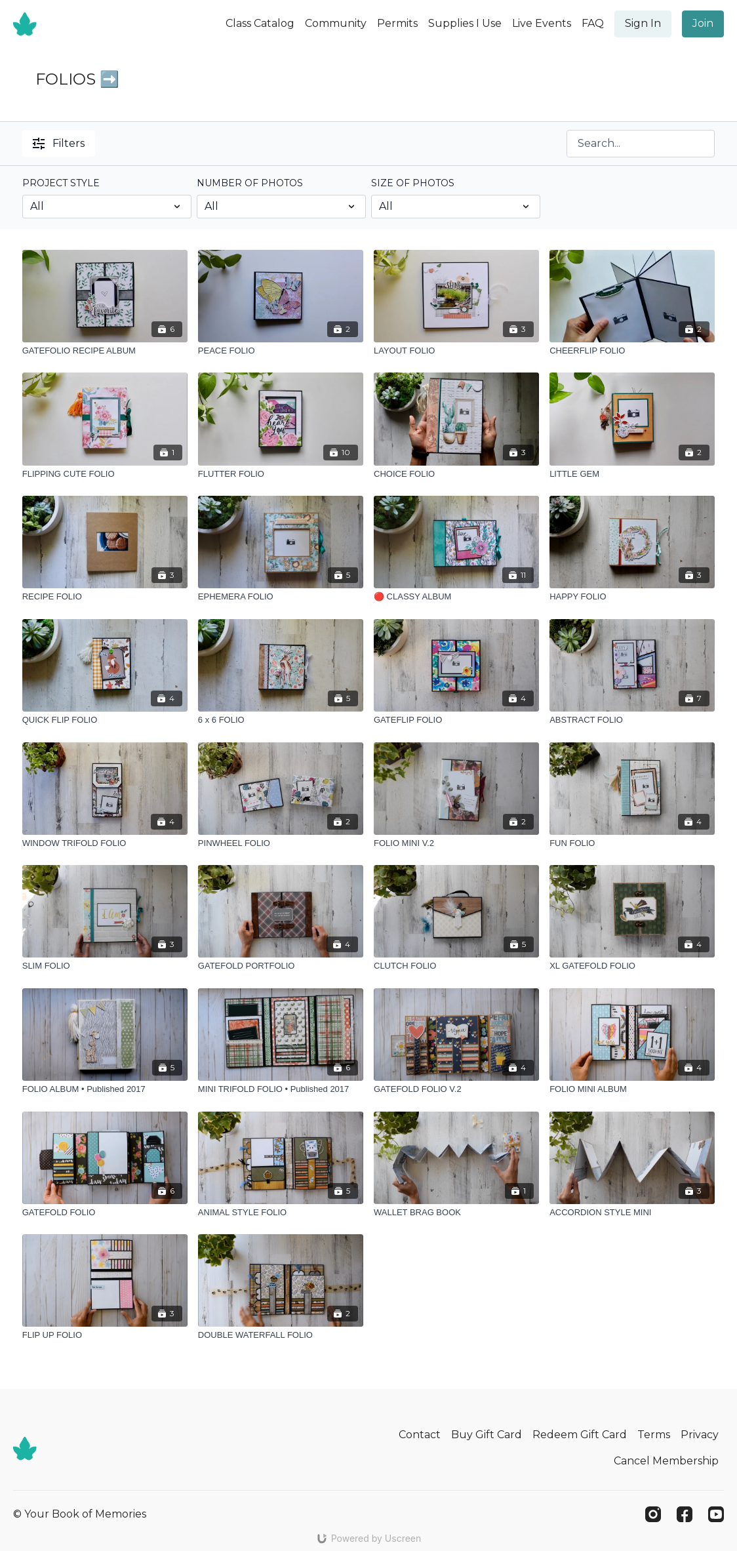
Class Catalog (260, 23)
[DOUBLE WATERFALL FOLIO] (280, 1335)
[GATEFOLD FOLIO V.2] (456, 1089)
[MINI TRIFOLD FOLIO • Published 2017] (280, 1089)
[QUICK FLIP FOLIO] (105, 720)
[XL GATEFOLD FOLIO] (632, 966)
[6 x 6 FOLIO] (280, 720)
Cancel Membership (666, 1461)
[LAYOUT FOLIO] (456, 350)
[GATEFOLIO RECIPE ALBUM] (105, 350)
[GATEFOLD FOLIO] (105, 1212)
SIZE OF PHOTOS (412, 183)
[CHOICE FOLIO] (456, 474)
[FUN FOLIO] (632, 843)
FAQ (593, 23)
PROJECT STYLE (61, 183)
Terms (653, 1434)
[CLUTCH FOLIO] (456, 966)
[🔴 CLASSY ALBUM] (456, 596)
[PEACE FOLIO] (280, 350)
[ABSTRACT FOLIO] (632, 720)
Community (336, 23)
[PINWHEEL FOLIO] (280, 843)
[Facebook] (684, 1514)
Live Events (541, 23)
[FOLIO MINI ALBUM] (632, 1089)
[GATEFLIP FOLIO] (456, 720)
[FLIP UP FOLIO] (105, 1335)
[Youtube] (716, 1514)
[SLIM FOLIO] (105, 966)
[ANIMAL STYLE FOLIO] (280, 1212)
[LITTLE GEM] (632, 474)
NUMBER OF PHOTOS (250, 183)
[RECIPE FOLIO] (105, 596)
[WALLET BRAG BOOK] (456, 1212)
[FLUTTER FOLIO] (280, 474)
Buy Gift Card (486, 1434)
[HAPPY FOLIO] (632, 596)
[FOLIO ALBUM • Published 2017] (105, 1089)
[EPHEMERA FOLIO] (280, 596)
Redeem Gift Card (579, 1434)
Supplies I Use (465, 23)
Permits (397, 23)
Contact (420, 1434)
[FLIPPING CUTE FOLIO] (105, 474)
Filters (59, 143)
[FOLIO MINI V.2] (456, 843)
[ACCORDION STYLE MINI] (632, 1212)
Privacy (700, 1434)
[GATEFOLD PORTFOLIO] (280, 966)
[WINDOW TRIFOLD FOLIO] (105, 843)
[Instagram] (653, 1514)
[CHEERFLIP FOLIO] (632, 350)
